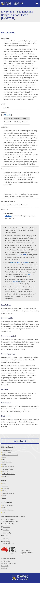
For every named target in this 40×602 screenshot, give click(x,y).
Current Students (7, 505)
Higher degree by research (10, 455)
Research (5, 486)
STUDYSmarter (22, 255)
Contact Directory (7, 510)
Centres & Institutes (8, 493)
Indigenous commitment (8, 559)
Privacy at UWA (5, 561)
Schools (4, 491)
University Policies (7, 469)
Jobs (3, 512)
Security (5, 539)
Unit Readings (17, 281)
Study (4, 483)
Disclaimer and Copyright (8, 563)
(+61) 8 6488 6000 (8, 524)
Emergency (6, 542)
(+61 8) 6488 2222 (8, 543)
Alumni (4, 495)
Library (30, 274)
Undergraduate (7, 450)
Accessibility (4, 566)
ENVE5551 (8, 216)
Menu (37, 3)
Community (6, 488)
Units (4, 459)
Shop (4, 498)
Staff (3, 507)
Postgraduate (6, 452)
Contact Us (6, 527)
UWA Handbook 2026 (8, 447)
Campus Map (7, 533)
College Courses (7, 462)
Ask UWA (6, 530)
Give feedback (19, 441)
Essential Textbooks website (19, 262)
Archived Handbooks (8, 474)
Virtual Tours (7, 536)
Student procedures (8, 467)
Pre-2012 (5, 471)
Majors (4, 457)
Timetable (7, 115)
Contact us (5, 476)
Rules (4, 464)
